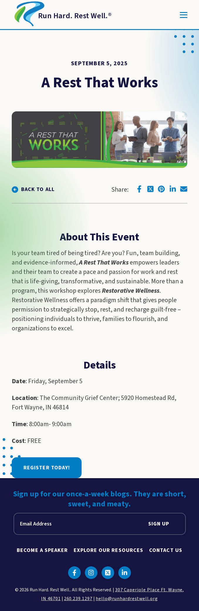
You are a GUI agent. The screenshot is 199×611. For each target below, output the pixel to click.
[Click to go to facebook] (139, 188)
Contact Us (165, 550)
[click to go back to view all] (33, 189)
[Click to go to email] (183, 188)
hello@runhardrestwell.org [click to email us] (127, 598)
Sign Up (158, 523)
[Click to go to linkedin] (172, 188)
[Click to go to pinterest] (161, 188)
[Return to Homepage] (62, 15)
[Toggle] (183, 15)
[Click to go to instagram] (91, 572)
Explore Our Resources (108, 550)
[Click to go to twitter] (150, 188)
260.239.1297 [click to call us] (78, 598)
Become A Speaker (42, 550)
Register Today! (46, 467)
